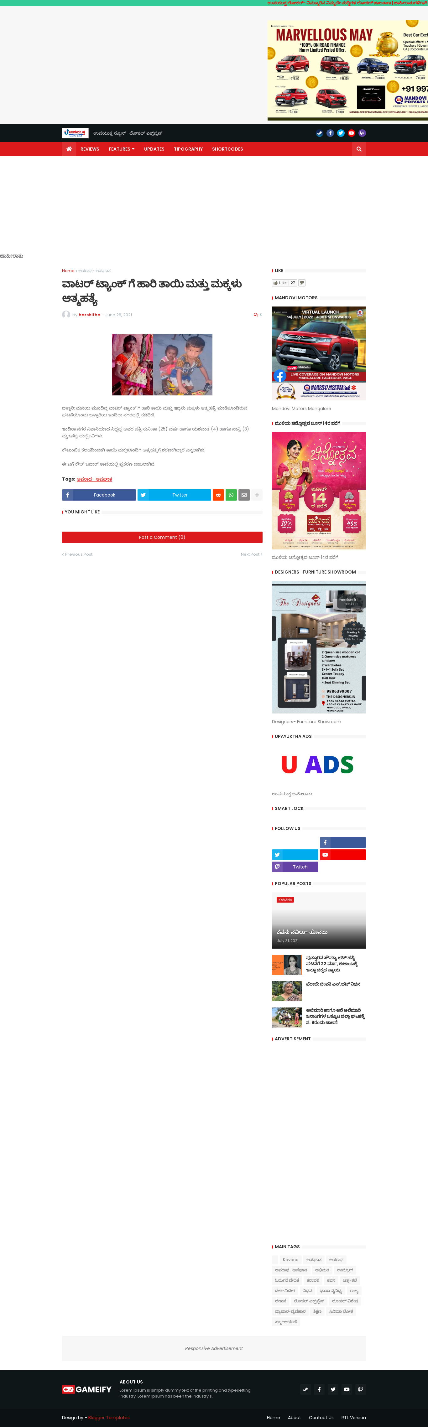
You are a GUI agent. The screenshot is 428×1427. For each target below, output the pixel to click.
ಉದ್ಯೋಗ (345, 1270)
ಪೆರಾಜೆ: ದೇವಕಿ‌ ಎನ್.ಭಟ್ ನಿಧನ (333, 984)
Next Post (250, 554)
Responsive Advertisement (214, 1348)
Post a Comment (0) (162, 537)
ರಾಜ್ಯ (354, 1291)
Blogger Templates (109, 1417)
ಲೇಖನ (280, 1301)
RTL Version (354, 1417)
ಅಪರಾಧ (336, 1260)
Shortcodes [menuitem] (227, 149)
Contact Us (321, 1417)
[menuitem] (69, 149)
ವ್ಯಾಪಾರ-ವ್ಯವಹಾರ (290, 1311)
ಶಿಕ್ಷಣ (317, 1311)
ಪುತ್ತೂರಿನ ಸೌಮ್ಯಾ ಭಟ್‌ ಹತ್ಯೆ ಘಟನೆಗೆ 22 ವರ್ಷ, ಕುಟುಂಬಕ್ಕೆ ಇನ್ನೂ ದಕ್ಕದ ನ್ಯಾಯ (331, 964)
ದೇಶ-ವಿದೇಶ (285, 1291)
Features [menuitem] (119, 149)
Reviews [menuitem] (90, 149)
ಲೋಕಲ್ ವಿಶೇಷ (345, 1301)
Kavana (291, 1260)
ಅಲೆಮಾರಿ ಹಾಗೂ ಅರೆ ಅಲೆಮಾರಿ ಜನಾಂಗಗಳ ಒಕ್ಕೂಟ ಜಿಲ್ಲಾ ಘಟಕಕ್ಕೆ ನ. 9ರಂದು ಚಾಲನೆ (335, 1016)
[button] (359, 149)
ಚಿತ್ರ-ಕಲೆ (350, 1280)
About (294, 1417)
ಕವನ (331, 1280)
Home (68, 271)
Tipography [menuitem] (188, 149)
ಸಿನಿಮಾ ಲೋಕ (341, 1311)
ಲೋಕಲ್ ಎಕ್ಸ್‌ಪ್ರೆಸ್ (309, 1301)
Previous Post (78, 554)
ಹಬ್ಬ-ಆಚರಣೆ (286, 1322)
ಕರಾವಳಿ (313, 1280)
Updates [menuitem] (154, 149)
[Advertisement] (214, 209)
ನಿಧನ (307, 1291)
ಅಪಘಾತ (313, 1260)
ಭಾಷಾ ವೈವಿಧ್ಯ (331, 1291)
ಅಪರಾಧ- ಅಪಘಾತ (94, 271)
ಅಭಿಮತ (322, 1270)
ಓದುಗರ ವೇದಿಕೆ (287, 1280)
